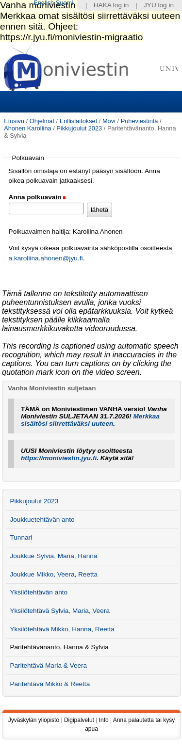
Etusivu (14, 121)
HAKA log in (111, 5)
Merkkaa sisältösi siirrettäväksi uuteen (90, 420)
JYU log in (159, 5)
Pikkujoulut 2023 (79, 128)
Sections (46, 102)
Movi (109, 121)
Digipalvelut (79, 720)
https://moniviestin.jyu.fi (59, 458)
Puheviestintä (139, 121)
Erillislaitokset (79, 121)
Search (135, 102)
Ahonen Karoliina (27, 128)
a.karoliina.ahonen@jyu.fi (46, 258)
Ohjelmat (42, 121)
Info (104, 720)
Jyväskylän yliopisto (33, 720)
